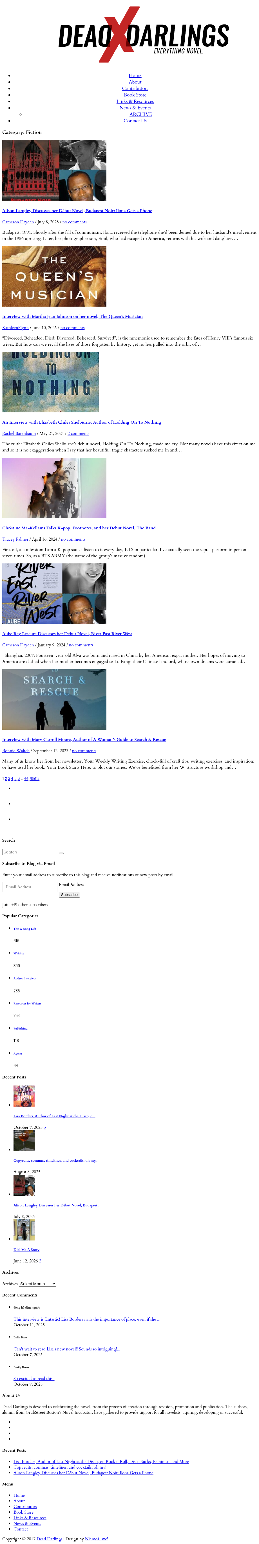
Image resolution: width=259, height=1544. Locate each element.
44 (26, 778)
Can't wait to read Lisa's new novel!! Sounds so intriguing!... (67, 1349)
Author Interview (25, 979)
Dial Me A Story (26, 1250)
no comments (74, 222)
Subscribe (69, 895)
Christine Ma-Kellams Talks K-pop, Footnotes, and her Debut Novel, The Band (79, 528)
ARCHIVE (141, 114)
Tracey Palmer (15, 539)
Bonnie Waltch (16, 751)
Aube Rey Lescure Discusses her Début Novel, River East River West (67, 634)
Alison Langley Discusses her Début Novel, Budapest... (57, 1205)
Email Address (71, 884)
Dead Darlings (49, 1539)
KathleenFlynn (15, 328)
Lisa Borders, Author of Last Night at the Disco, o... (54, 1116)
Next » (34, 778)
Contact (21, 1529)
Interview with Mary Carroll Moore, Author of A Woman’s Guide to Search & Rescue (84, 739)
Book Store (135, 95)
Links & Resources (135, 101)
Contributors (135, 88)
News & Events (135, 108)
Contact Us (135, 121)
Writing (19, 954)
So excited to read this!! (34, 1378)
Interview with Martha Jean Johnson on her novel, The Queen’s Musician (72, 316)
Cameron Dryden (18, 222)
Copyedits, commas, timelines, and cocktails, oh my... (56, 1160)
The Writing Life (25, 929)
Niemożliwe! (96, 1539)
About (135, 82)
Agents (18, 1054)
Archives (10, 1284)
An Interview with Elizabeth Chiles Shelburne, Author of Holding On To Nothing (81, 422)
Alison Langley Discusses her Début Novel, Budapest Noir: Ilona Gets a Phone (77, 210)
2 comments (78, 433)
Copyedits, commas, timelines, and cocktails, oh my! (60, 1467)
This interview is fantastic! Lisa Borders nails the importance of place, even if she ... (87, 1319)
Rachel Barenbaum (19, 433)
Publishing (20, 1029)
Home (135, 75)
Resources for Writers (27, 1004)
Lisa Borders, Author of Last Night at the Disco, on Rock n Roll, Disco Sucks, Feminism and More (101, 1461)
